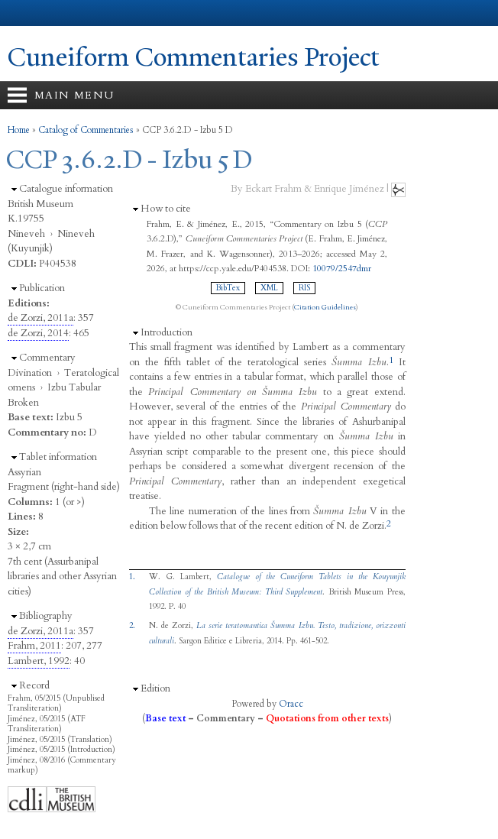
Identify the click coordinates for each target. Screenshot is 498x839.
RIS (304, 288)
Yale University (26, 13)
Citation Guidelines (325, 307)
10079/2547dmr (341, 268)
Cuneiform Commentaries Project (194, 57)
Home (19, 130)
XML (269, 288)
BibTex (228, 288)
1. (132, 577)
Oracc (291, 704)
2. (132, 625)
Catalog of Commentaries (86, 130)
